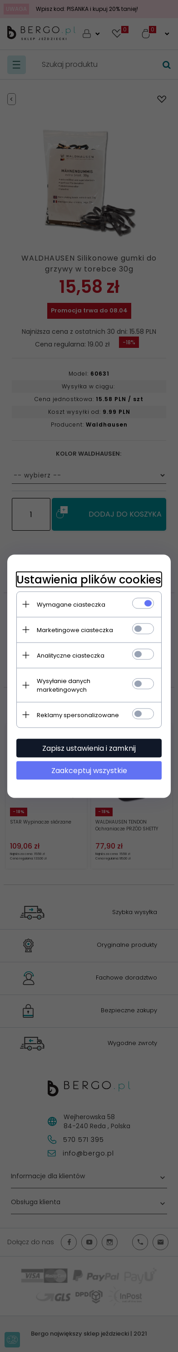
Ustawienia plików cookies (88, 579)
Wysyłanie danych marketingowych (63, 685)
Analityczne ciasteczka (70, 655)
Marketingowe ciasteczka (75, 629)
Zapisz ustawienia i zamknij (89, 748)
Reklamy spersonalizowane (78, 714)
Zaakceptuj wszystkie (89, 770)
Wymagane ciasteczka (71, 604)
